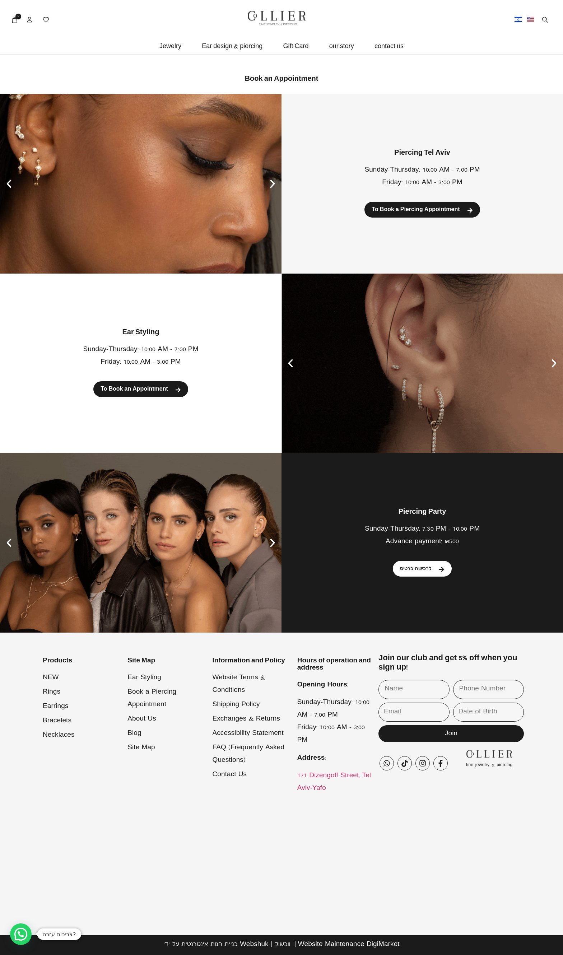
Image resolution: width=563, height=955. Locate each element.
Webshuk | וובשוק (265, 945)
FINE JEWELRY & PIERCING (278, 24)
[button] (170, 47)
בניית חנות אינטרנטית (209, 945)
